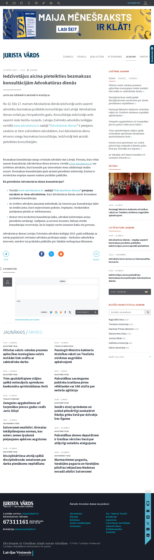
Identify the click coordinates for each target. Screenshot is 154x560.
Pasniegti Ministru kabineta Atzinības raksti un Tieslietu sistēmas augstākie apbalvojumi (74, 356)
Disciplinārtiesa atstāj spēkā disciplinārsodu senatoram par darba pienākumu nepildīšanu (24, 460)
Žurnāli (74, 516)
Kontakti (111, 532)
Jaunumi (33, 70)
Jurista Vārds (115, 338)
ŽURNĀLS (68, 56)
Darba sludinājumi (80, 522)
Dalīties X (51, 254)
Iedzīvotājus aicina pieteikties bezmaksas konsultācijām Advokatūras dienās (130, 277)
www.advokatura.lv (26, 126)
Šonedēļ (122, 78)
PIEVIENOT (83, 312)
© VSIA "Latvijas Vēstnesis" (85, 543)
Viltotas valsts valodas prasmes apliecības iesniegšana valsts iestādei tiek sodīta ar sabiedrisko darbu (25, 356)
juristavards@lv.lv (25, 529)
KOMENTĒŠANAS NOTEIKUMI (27, 320)
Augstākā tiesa (10, 346)
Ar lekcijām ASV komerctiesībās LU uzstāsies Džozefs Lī (127, 156)
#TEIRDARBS (115, 56)
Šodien (112, 78)
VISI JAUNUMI (129, 292)
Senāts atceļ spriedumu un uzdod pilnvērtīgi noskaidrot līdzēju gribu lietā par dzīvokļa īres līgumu (75, 413)
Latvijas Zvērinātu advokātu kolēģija (26, 95)
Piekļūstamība (114, 529)
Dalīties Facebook (41, 254)
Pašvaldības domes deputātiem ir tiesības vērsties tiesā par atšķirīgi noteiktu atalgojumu (76, 439)
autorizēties (134, 3)
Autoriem (111, 519)
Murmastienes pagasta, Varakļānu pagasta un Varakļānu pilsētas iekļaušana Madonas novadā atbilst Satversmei (76, 465)
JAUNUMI (131, 56)
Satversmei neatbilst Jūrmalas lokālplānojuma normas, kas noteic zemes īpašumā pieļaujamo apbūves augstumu (25, 433)
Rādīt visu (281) (130, 356)
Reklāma (75, 519)
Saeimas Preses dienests (121, 328)
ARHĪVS (144, 56)
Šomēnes (133, 78)
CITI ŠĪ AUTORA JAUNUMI (121, 227)
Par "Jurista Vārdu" (117, 513)
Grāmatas (75, 526)
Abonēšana (76, 513)
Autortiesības (113, 526)
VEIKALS (81, 56)
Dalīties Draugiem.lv (61, 254)
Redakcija (111, 516)
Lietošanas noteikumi (118, 522)
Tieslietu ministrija (63, 346)
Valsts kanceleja (117, 347)
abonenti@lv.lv (30, 513)
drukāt (96, 259)
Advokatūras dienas (63, 126)
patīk (6, 259)
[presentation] (83, 304)
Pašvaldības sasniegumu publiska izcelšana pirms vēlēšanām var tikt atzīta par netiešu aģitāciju (74, 384)
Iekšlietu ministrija (118, 342)
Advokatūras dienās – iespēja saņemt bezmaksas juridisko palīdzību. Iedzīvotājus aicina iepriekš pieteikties (129, 242)
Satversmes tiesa (11, 423)
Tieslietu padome (11, 399)
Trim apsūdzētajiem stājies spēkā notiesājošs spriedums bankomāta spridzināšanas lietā (25, 382)
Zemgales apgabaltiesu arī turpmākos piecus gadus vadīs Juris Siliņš (24, 407)
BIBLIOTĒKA (97, 56)
